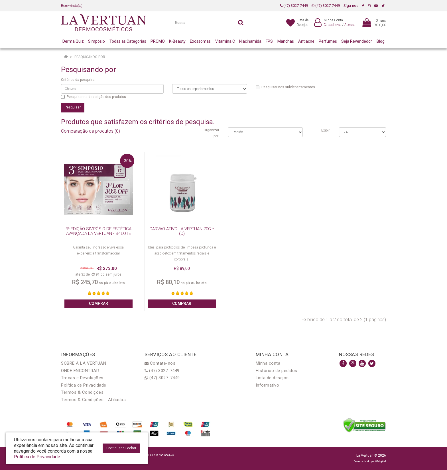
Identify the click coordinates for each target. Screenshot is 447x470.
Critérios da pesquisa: (78, 80)
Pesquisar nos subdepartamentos (285, 87)
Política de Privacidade (83, 385)
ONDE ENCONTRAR (80, 370)
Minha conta (268, 363)
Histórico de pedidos (276, 370)
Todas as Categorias (127, 41)
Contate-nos (160, 363)
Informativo (267, 385)
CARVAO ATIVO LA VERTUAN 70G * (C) (181, 231)
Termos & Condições (82, 392)
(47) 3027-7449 (294, 5)
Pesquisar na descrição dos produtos (93, 97)
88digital (380, 461)
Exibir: (325, 130)
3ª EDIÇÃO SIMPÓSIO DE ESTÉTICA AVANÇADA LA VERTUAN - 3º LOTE (98, 231)
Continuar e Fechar (121, 448)
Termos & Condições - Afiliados (93, 399)
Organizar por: (211, 133)
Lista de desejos (272, 377)
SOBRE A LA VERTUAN (83, 363)
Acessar (350, 25)
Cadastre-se (332, 25)
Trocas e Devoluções (82, 377)
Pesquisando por (89, 57)
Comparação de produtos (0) (90, 131)
